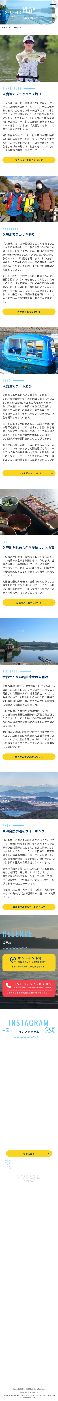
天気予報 (6, 1363)
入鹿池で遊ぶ (8, 1239)
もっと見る (29, 1153)
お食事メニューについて (29, 602)
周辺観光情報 (8, 1356)
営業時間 (10, 1311)
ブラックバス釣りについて (29, 160)
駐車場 (5, 1325)
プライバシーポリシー (13, 1370)
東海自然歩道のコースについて (29, 907)
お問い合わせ (8, 1349)
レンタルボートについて (29, 473)
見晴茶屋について (11, 1305)
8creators (34, 1392)
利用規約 (24, 1398)
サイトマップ (8, 1377)
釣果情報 (10, 1253)
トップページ (8, 1232)
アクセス (6, 1318)
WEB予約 (7, 1342)
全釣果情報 (7, 1274)
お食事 (5, 1291)
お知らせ (6, 1332)
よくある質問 (8, 1298)
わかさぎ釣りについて (29, 311)
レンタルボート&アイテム (15, 1281)
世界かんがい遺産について (29, 756)
